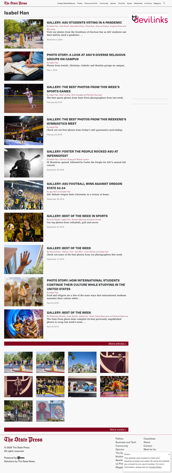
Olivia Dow (89, 26)
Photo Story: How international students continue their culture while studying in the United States (86, 284)
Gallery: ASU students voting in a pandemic (84, 22)
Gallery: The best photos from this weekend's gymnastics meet (86, 121)
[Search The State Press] (164, 3)
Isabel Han (53, 26)
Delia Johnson (55, 251)
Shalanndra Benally (57, 316)
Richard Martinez (79, 219)
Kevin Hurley (65, 95)
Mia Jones (51, 29)
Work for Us (150, 449)
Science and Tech (91, 3)
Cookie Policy (155, 467)
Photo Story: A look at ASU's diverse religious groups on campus (86, 56)
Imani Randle (54, 219)
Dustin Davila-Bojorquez (99, 316)
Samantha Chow (77, 26)
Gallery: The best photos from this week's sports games (83, 89)
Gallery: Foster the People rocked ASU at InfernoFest (82, 153)
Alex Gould (64, 26)
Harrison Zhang (66, 159)
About (147, 442)
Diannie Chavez (102, 26)
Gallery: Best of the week (69, 248)
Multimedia (138, 3)
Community (104, 3)
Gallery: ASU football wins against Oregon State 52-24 (84, 185)
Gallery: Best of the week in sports (77, 216)
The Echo (121, 3)
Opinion (113, 3)
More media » (118, 429)
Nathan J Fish (68, 251)
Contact (148, 445)
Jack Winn (53, 191)
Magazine (157, 3)
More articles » (117, 344)
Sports (129, 3)
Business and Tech (126, 442)
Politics (80, 3)
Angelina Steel (116, 26)
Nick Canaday (77, 95)
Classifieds (149, 438)
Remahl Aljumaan (94, 95)
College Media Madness (66, 3)
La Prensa (148, 3)
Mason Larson (83, 159)
